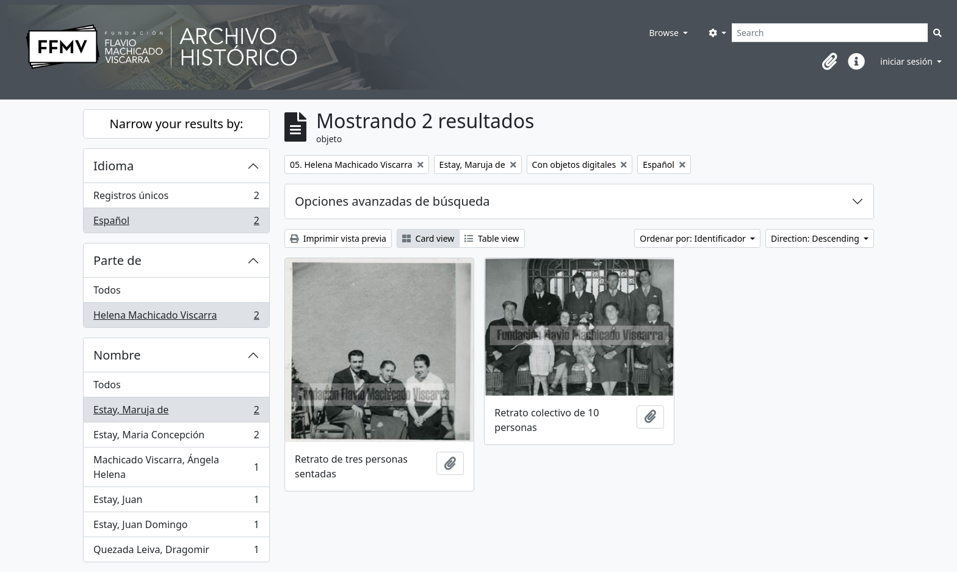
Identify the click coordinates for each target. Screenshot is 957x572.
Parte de (117, 260)
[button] (829, 61)
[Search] (829, 32)
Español (176, 223)
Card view (428, 238)
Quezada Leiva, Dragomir (176, 552)
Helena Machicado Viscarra (176, 317)
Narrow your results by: (177, 123)
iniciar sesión (907, 61)
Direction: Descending (816, 238)
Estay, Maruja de (176, 412)
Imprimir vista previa (338, 238)
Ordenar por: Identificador (694, 238)
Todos (107, 290)
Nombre (116, 355)
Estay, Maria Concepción (176, 437)
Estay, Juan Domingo (176, 527)
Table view (491, 238)
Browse (665, 32)
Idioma (113, 165)
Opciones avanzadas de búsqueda (392, 201)
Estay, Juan (176, 502)
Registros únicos (176, 198)
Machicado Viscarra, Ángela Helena (176, 467)
